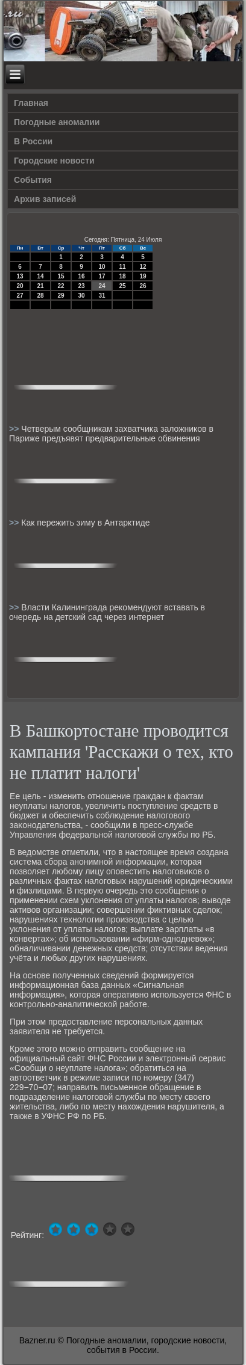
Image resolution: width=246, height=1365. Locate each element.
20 (20, 286)
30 (81, 295)
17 (102, 276)
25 (122, 286)
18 (122, 276)
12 (143, 266)
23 (81, 286)
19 (143, 276)
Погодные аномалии (56, 122)
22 (61, 286)
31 (102, 295)
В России (33, 141)
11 (122, 266)
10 (102, 266)
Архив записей (45, 199)
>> (15, 429)
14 (40, 276)
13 (20, 276)
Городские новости (54, 160)
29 (61, 295)
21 (40, 286)
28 (40, 295)
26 (143, 286)
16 (81, 276)
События (33, 180)
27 (20, 295)
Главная (31, 103)
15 (61, 276)
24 (102, 286)
